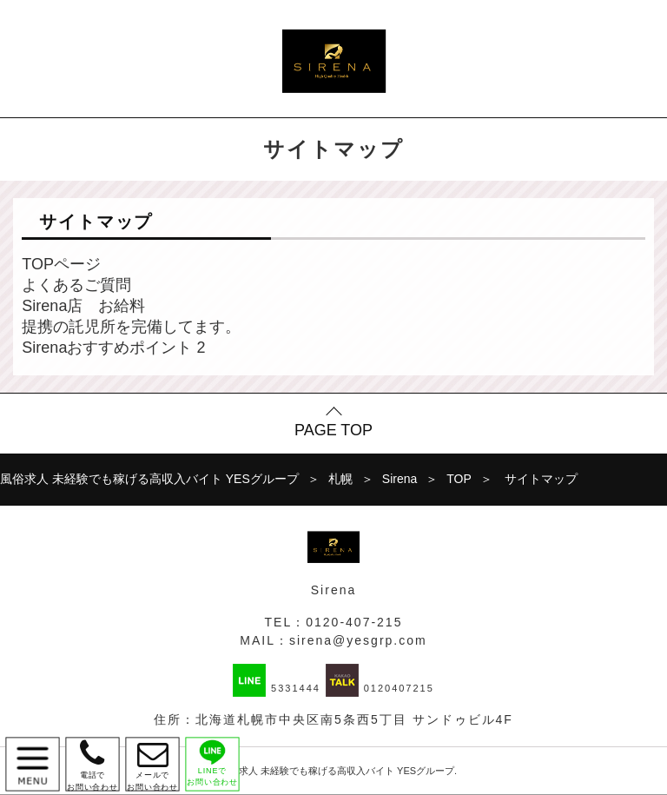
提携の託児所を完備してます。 (131, 326)
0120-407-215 (354, 622)
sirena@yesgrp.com (358, 640)
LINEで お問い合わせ (212, 762)
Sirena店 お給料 (83, 306)
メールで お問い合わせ (152, 764)
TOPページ (61, 264)
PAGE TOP (333, 430)
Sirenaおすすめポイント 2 (113, 347)
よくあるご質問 (76, 285)
